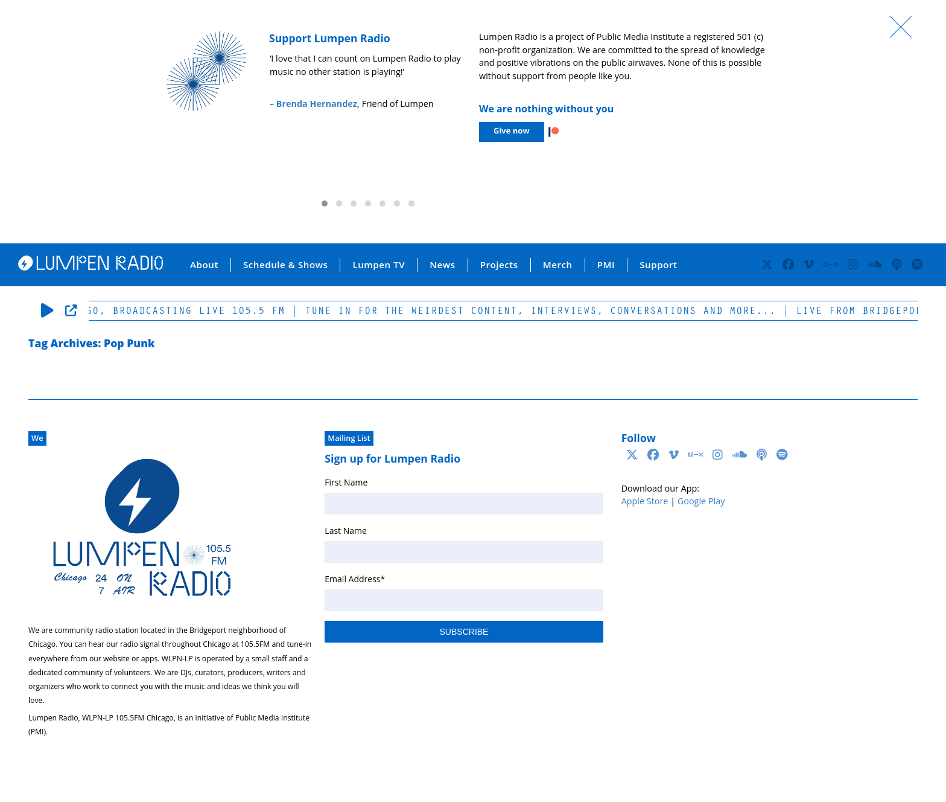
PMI (606, 264)
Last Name (346, 530)
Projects (499, 264)
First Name (346, 482)
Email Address (355, 579)
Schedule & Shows (285, 264)
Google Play (701, 501)
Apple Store (644, 501)
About (204, 264)
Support (658, 264)
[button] (324, 203)
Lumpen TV (378, 264)
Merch (558, 264)
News (442, 264)
